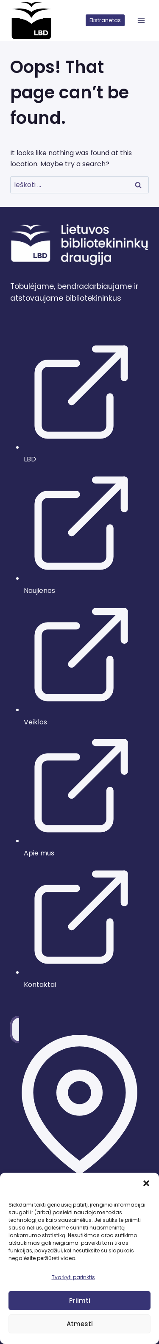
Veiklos (35, 722)
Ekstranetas (105, 20)
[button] (146, 1183)
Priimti (79, 1300)
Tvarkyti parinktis (73, 1277)
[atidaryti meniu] (141, 20)
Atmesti (80, 1323)
